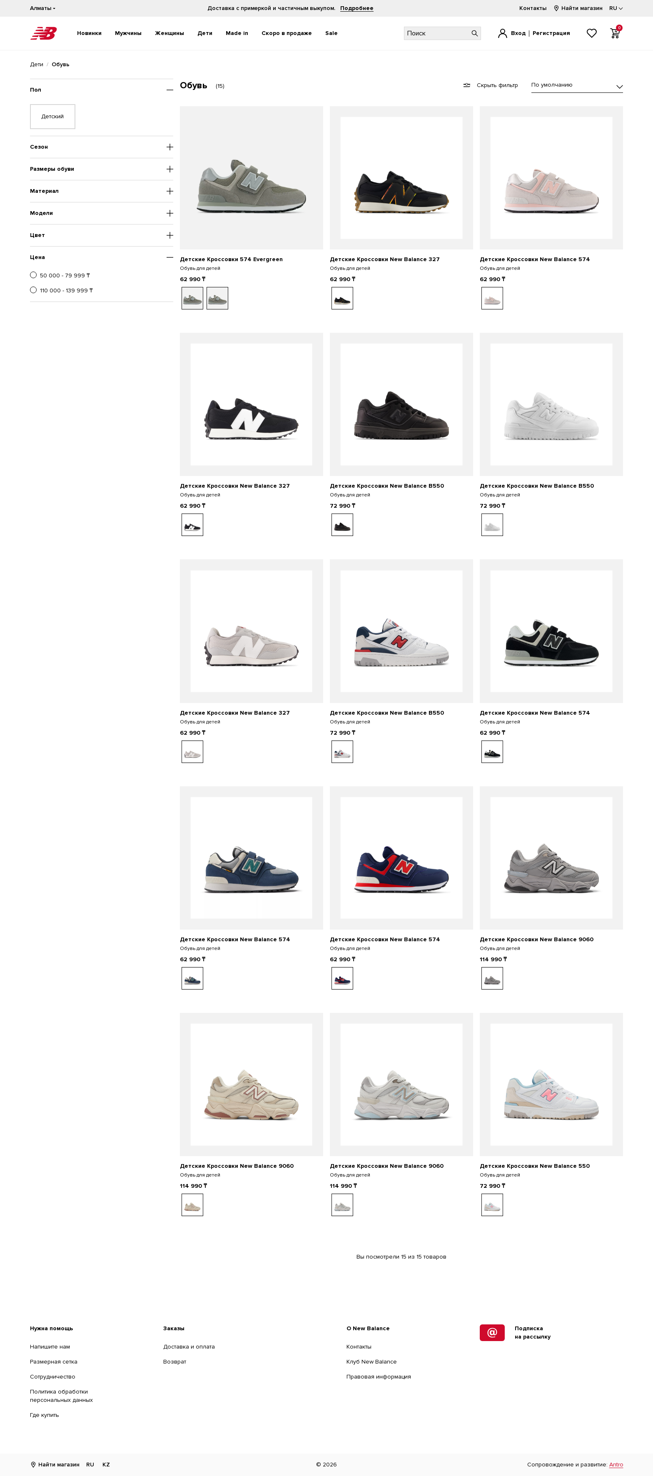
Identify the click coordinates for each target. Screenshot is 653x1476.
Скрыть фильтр (491, 85)
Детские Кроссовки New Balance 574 (535, 259)
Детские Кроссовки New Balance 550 (535, 1165)
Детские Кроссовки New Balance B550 (387, 485)
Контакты (532, 8)
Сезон (39, 146)
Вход (518, 33)
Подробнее (357, 8)
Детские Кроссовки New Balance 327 (385, 259)
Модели (41, 213)
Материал (44, 190)
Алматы (40, 8)
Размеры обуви (52, 168)
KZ (106, 1464)
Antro (616, 1464)
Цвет (37, 235)
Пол (35, 89)
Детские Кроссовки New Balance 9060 (536, 939)
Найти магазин (578, 8)
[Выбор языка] (616, 8)
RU (90, 1464)
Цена (37, 257)
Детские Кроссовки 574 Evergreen (231, 259)
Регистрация (551, 33)
